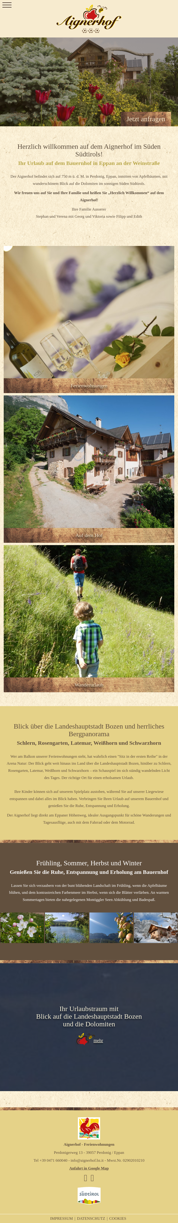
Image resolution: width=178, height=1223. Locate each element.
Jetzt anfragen (146, 119)
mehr (98, 1040)
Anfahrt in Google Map (89, 1168)
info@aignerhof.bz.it (87, 1160)
